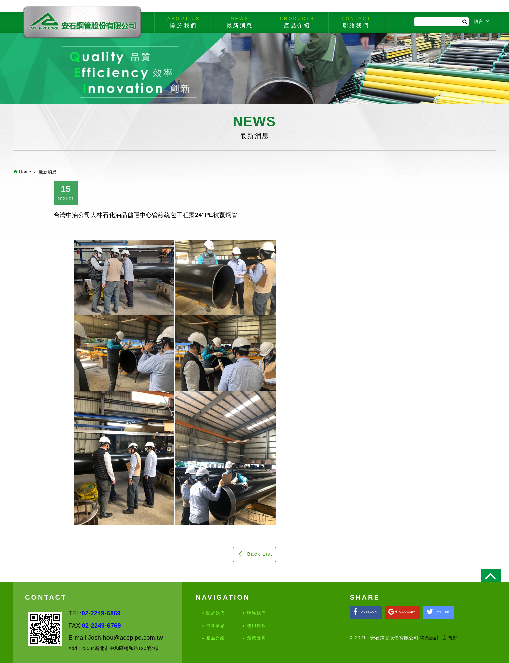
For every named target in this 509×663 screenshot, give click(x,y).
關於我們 (215, 613)
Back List (255, 554)
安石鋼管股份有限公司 (82, 22)
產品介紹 (215, 638)
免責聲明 (256, 638)
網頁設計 (429, 637)
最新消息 (215, 625)
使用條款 (256, 625)
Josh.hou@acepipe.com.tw (125, 637)
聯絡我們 (256, 613)
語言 (481, 21)
